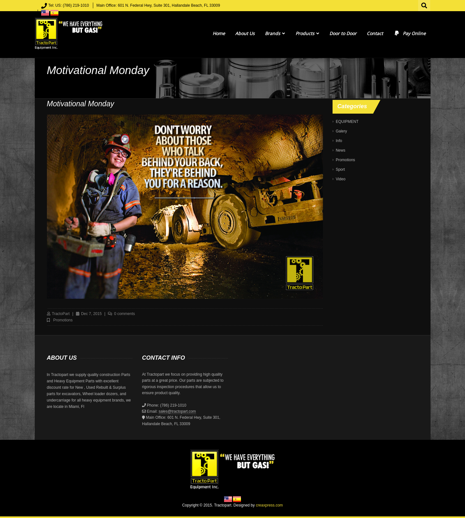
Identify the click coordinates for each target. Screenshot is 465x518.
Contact (375, 33)
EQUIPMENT (347, 121)
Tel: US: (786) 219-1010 (68, 5)
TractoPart (61, 314)
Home (219, 33)
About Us (245, 33)
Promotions (63, 320)
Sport (340, 169)
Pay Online (410, 33)
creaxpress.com (269, 505)
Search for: (424, 5)
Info (339, 141)
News (340, 150)
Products (307, 33)
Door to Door (342, 33)
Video (340, 179)
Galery (341, 131)
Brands (275, 33)
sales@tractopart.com (177, 411)
